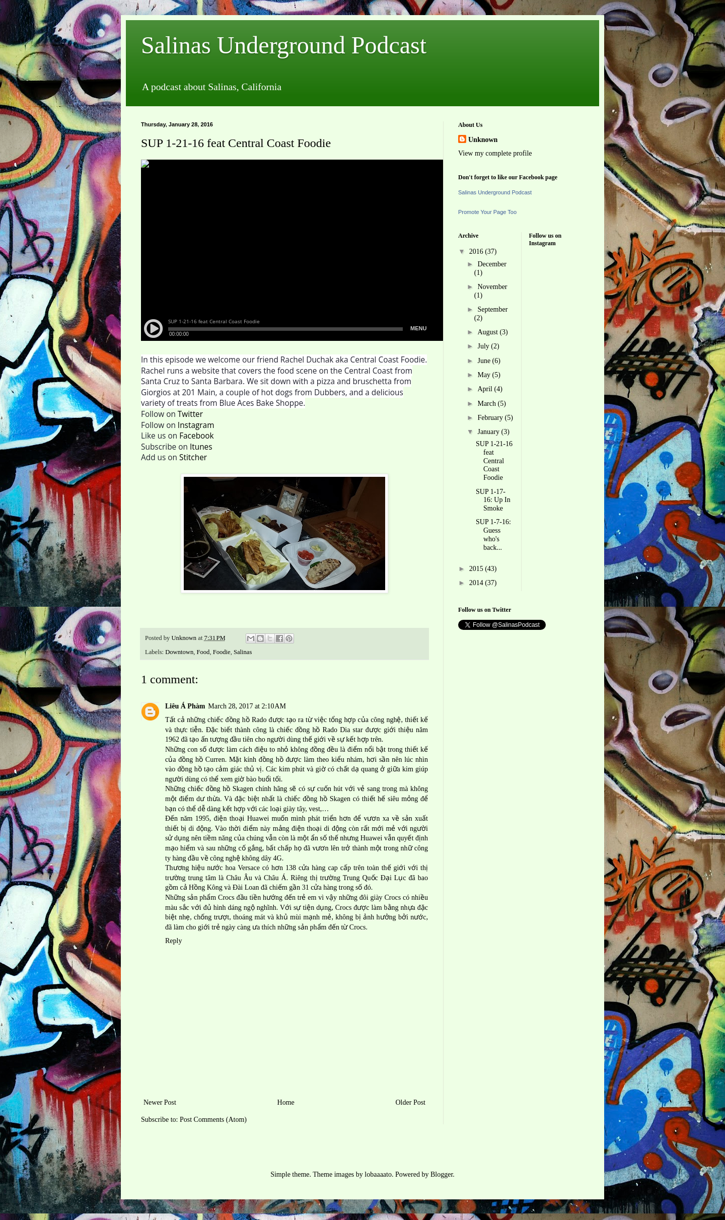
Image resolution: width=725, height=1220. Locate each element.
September (492, 309)
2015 (477, 568)
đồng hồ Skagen (229, 789)
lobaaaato (378, 1174)
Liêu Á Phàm (185, 706)
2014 (477, 583)
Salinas (243, 652)
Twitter (190, 414)
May (484, 375)
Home (286, 1102)
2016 (477, 251)
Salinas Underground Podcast (283, 45)
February (490, 417)
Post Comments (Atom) (213, 1119)
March (487, 403)
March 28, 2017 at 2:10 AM (247, 706)
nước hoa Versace (233, 868)
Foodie (222, 652)
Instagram (196, 425)
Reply (173, 941)
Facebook (196, 435)
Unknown (482, 139)
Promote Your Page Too (487, 212)
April (485, 389)
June (484, 361)
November (492, 287)
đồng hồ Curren (201, 759)
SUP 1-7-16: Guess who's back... (493, 534)
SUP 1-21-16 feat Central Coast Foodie (494, 460)
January (489, 432)
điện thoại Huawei (241, 818)
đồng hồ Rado (246, 720)
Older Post (411, 1102)
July (484, 346)
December (491, 264)
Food (203, 652)
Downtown (179, 652)
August (488, 332)
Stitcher (193, 457)
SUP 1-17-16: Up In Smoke (493, 500)
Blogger (441, 1174)
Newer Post (159, 1102)
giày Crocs (386, 897)
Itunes (201, 447)
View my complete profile (495, 153)
